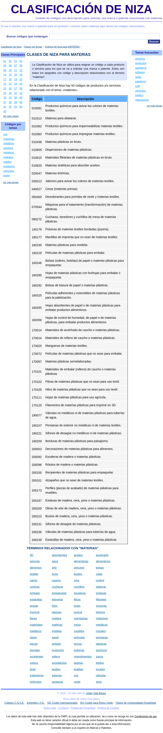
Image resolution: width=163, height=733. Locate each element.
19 (15, 79)
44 (21, 106)
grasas (34, 605)
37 (4, 102)
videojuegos (142, 99)
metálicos (36, 631)
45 (4, 111)
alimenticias (81, 561)
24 (21, 83)
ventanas (57, 681)
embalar (35, 593)
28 (21, 88)
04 (21, 61)
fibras (77, 599)
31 (15, 93)
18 (10, 79)
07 (15, 65)
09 (4, 70)
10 (10, 70)
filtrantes (101, 599)
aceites (78, 555)
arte (54, 567)
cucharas (57, 586)
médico (7, 161)
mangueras (81, 618)
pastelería (140, 67)
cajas (99, 574)
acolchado (102, 555)
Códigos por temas (13, 126)
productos (58, 650)
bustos (78, 574)
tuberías (57, 675)
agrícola (35, 561)
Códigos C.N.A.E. (14, 702)
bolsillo (34, 574)
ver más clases (11, 116)
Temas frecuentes (147, 52)
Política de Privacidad (83, 707)
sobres (34, 662)
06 (10, 65)
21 (4, 83)
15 (15, 74)
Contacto (63, 707)
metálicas (102, 624)
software (140, 72)
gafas (138, 77)
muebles (79, 631)
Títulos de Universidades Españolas (135, 702)
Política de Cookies (108, 707)
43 (15, 106)
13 (4, 74)
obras (33, 637)
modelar (57, 631)
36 (21, 97)
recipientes (36, 656)
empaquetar (59, 593)
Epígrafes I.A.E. (36, 702)
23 (15, 83)
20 (21, 79)
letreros (100, 612)
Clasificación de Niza (81, 9)
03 (15, 61)
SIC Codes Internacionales (62, 702)
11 (15, 70)
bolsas (100, 567)
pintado (56, 643)
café (137, 86)
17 (4, 79)
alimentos (36, 567)
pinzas (78, 643)
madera (56, 618)
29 (4, 93)
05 (4, 65)
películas (79, 637)
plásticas (101, 643)
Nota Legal (50, 707)
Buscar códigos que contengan (27, 36)
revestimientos (83, 656)
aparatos (8, 157)
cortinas (35, 586)
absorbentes (59, 555)
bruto (55, 574)
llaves (33, 618)
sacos (99, 656)
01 (4, 61)
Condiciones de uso (145, 716)
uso (76, 675)
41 (4, 106)
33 (4, 97)
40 (21, 102)
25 (4, 88)
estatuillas (36, 599)
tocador (100, 669)
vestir (77, 681)
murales (101, 631)
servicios (8, 148)
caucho (56, 580)
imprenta (101, 605)
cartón (34, 580)
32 (21, 93)
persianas (102, 637)
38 (10, 102)
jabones (57, 612)
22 (10, 83)
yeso (99, 681)
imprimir (35, 612)
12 (21, 70)
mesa (77, 624)
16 (21, 74)
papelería (140, 81)
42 (10, 106)
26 (10, 88)
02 (10, 61)
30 (10, 93)
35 (15, 97)
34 (10, 97)
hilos (55, 605)
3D (32, 555)
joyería (78, 612)
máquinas (102, 618)
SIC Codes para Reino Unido (96, 702)
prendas (35, 650)
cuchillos (79, 586)
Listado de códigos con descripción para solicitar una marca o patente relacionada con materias (99, 18)
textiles (56, 669)
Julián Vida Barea (96, 693)
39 (15, 102)
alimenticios (103, 561)
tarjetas (78, 662)
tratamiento (37, 675)
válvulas (101, 675)
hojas (77, 605)
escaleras (80, 593)
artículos (79, 567)
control (100, 580)
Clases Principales (13, 54)
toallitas (78, 669)
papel (55, 637)
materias (57, 624)
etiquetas (57, 599)
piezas (34, 643)
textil (33, 669)
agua (55, 561)
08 (21, 65)
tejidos (100, 662)
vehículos (36, 681)
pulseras (79, 650)
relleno (56, 656)
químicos (101, 650)
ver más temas (10, 182)
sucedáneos (59, 662)
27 (15, 88)
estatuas (101, 593)
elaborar (101, 586)
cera (76, 580)
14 (10, 74)
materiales (36, 624)
